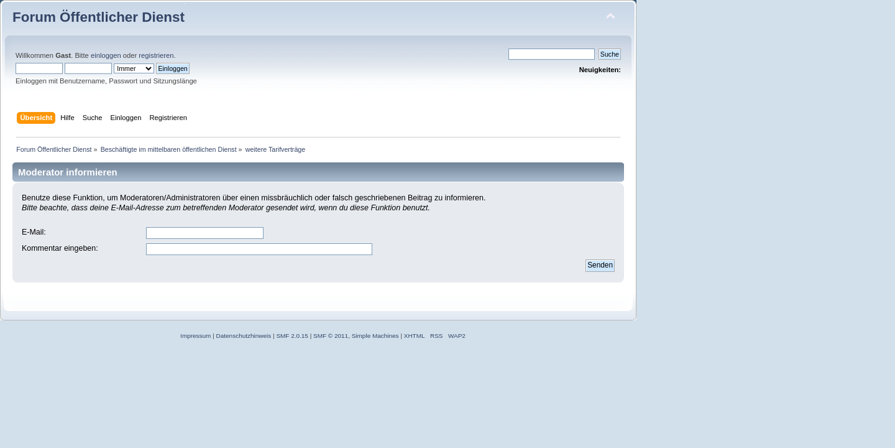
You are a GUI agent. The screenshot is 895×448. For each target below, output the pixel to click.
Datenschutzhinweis (244, 335)
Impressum (195, 335)
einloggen (106, 55)
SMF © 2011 (330, 335)
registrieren (156, 55)
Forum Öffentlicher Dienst (98, 17)
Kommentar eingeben (59, 248)
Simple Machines (375, 335)
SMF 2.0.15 (292, 335)
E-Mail (33, 232)
